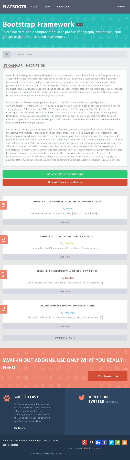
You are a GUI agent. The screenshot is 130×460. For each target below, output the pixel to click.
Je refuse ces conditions (65, 182)
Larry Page (69, 312)
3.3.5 (80, 25)
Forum (48, 6)
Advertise (8, 440)
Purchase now (108, 376)
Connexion (119, 6)
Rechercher (64, 6)
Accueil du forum (23, 54)
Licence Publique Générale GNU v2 (32, 109)
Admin (69, 208)
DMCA (47, 440)
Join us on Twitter (103, 399)
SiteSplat (69, 243)
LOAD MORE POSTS (65, 337)
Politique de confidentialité (28, 440)
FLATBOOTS (14, 6)
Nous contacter (10, 444)
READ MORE (65, 222)
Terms (55, 440)
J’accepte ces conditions (65, 174)
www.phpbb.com (14, 112)
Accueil (34, 6)
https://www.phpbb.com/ (19, 122)
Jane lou (69, 277)
